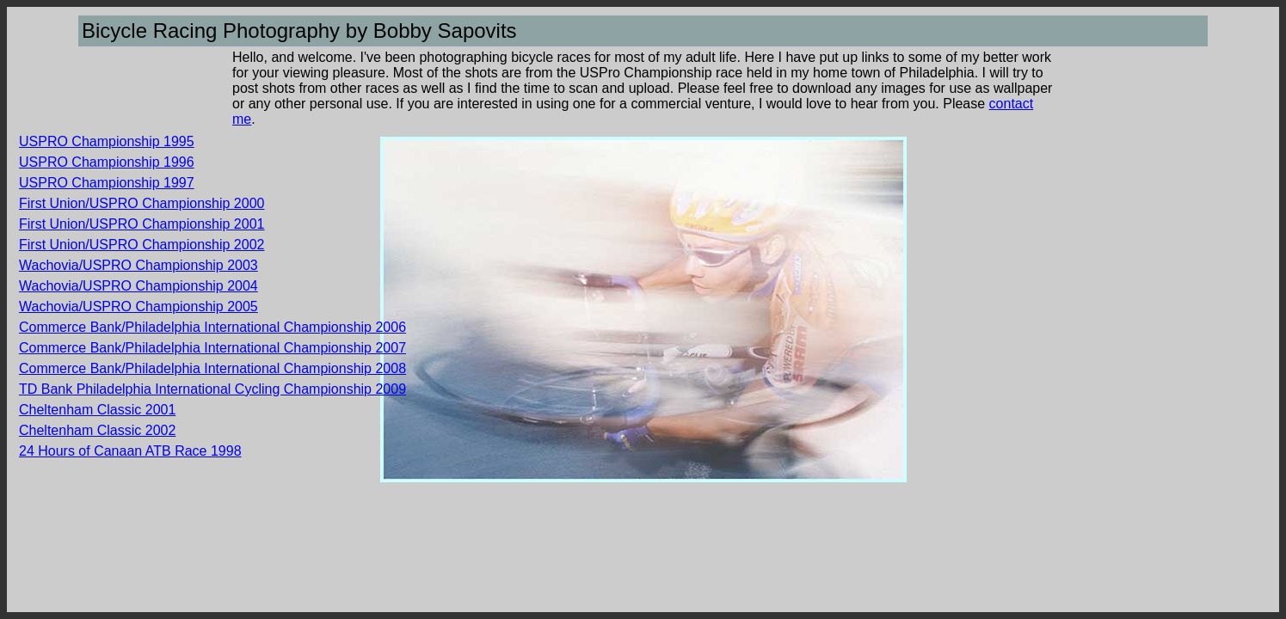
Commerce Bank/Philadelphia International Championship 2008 (212, 368)
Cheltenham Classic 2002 (97, 430)
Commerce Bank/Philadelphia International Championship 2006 (212, 327)
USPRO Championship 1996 (106, 162)
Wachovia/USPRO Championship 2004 (138, 286)
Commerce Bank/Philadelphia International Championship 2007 (212, 347)
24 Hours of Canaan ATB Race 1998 (130, 451)
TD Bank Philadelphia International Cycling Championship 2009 (212, 389)
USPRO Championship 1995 (106, 141)
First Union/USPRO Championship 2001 (141, 224)
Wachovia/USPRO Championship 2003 (138, 265)
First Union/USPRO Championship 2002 (141, 244)
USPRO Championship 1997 (106, 182)
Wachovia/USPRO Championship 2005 (138, 306)
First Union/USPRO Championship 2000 (141, 203)
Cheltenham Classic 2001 (97, 409)
